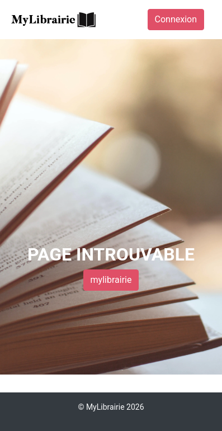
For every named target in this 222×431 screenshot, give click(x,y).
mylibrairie (111, 279)
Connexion (176, 19)
